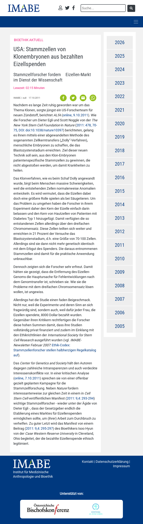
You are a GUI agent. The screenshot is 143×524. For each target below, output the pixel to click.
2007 (120, 299)
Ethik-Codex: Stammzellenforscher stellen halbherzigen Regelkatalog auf (54, 350)
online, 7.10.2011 (27, 378)
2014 (120, 204)
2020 (120, 123)
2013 (120, 218)
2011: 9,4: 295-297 (39, 428)
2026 (120, 42)
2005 (120, 326)
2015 (120, 191)
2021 (120, 110)
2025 (120, 56)
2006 (120, 312)
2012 (120, 231)
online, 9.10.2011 (75, 115)
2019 (120, 137)
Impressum (121, 466)
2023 (120, 83)
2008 (120, 285)
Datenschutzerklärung (112, 462)
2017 (120, 164)
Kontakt (87, 462)
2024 (120, 69)
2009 (120, 272)
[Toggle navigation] (136, 21)
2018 (120, 150)
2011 (120, 245)
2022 (120, 96)
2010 (120, 258)
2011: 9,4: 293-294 (80, 398)
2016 (120, 177)
